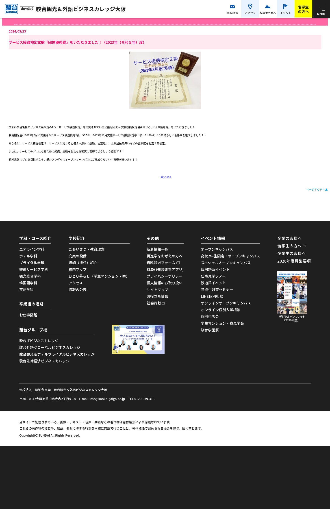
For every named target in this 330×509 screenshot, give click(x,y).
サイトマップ (157, 289)
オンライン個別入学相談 (220, 309)
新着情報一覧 (157, 249)
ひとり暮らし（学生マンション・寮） (99, 276)
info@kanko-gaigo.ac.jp (107, 398)
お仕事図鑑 (28, 315)
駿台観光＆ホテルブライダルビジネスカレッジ (56, 354)
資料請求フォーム (161, 262)
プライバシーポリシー (164, 276)
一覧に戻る (165, 177)
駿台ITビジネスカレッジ (39, 340)
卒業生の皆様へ (291, 253)
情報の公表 (78, 289)
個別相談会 (210, 316)
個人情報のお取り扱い (164, 282)
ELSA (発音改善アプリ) (165, 269)
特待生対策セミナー (217, 289)
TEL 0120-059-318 (141, 398)
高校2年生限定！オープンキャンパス (230, 256)
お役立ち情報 (157, 296)
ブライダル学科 (31, 262)
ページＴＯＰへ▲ (317, 189)
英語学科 (26, 289)
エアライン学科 (31, 249)
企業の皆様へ (289, 238)
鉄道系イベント (213, 282)
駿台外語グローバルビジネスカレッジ (49, 347)
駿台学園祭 (210, 330)
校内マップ (78, 269)
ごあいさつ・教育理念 (86, 249)
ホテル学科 (28, 256)
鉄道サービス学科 (33, 269)
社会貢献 (154, 303)
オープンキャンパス (217, 249)
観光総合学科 (30, 276)
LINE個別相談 (212, 296)
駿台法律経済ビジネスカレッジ (44, 360)
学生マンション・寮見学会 (222, 323)
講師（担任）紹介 (83, 262)
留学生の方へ (289, 245)
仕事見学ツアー (213, 276)
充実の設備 (78, 256)
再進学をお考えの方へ (164, 256)
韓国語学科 (28, 282)
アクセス (76, 282)
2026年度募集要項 (294, 261)
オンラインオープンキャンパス (226, 303)
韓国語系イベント (215, 269)
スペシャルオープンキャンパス (226, 262)
